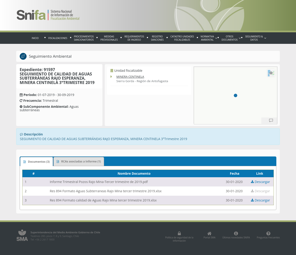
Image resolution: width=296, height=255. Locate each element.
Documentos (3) (36, 162)
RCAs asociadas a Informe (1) (79, 161)
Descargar (260, 182)
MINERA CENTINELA (130, 77)
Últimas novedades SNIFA (236, 235)
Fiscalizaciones (57, 38)
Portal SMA (209, 235)
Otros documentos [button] (231, 38)
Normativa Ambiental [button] (209, 38)
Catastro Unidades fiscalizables (182, 38)
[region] (235, 95)
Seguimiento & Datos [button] (255, 38)
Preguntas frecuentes (268, 235)
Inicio (35, 38)
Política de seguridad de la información (179, 236)
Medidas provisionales (109, 38)
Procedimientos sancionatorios (84, 38)
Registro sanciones (157, 38)
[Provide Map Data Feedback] (271, 120)
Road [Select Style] (271, 73)
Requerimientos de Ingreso (134, 38)
